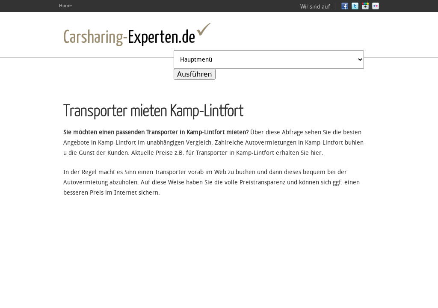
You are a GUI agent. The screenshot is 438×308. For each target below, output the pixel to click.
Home (65, 6)
